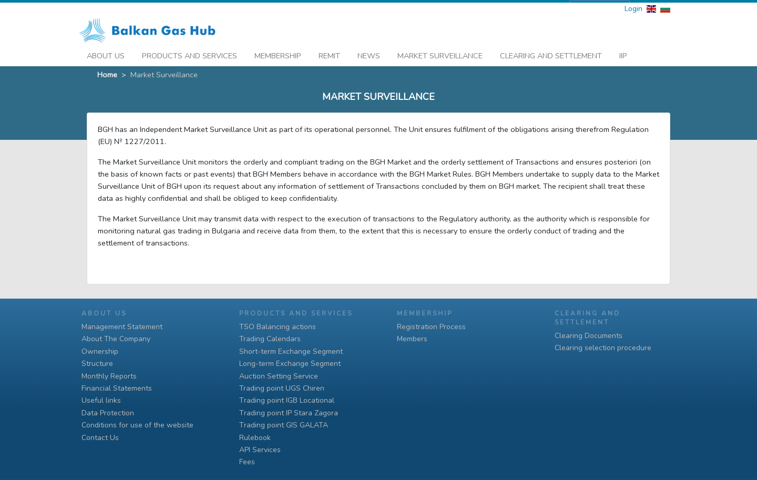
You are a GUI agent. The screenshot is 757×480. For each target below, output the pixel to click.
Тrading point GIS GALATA (283, 425)
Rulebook (255, 438)
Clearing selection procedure (603, 348)
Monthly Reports (109, 376)
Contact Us (100, 438)
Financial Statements (116, 388)
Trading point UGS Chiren (281, 388)
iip (623, 53)
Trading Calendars (270, 339)
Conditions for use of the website (137, 425)
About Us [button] (106, 53)
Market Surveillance (440, 53)
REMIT (329, 53)
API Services (260, 450)
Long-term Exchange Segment (290, 364)
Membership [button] (277, 53)
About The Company (115, 339)
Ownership (99, 351)
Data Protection (107, 413)
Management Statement (121, 327)
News (368, 53)
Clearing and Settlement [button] (551, 53)
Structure (97, 364)
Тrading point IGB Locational (286, 400)
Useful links (101, 400)
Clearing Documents (588, 336)
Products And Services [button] (189, 53)
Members (412, 339)
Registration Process (431, 327)
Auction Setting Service (278, 376)
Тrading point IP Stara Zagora (288, 413)
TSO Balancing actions (277, 327)
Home (107, 72)
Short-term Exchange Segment (291, 351)
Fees (247, 462)
